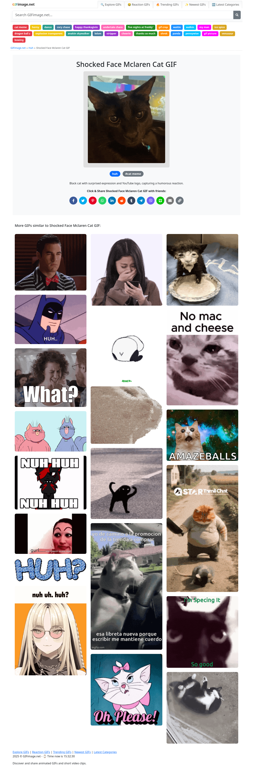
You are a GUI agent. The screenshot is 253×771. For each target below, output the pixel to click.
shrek (164, 33)
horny (35, 27)
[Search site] (122, 15)
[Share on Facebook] (73, 201)
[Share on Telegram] (141, 201)
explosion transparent (49, 33)
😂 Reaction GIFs (139, 4)
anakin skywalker (78, 33)
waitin (177, 27)
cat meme (21, 27)
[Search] (237, 15)
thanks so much (145, 33)
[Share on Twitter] (83, 201)
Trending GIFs (62, 752)
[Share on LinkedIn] (112, 201)
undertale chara (112, 27)
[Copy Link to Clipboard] (180, 201)
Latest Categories (105, 752)
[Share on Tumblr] (131, 201)
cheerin (126, 33)
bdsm (98, 33)
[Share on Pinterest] (93, 201)
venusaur (227, 33)
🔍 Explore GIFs (111, 4)
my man (204, 27)
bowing (19, 40)
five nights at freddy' (140, 27)
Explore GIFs (21, 752)
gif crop (163, 27)
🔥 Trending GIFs (167, 4)
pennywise (192, 33)
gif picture (210, 33)
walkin (190, 27)
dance (48, 27)
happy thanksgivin (86, 27)
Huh (31, 48)
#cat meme (133, 174)
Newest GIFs (82, 752)
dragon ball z (22, 33)
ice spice (220, 27)
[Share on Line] (160, 201)
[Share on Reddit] (122, 201)
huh (115, 174)
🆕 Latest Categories (225, 4)
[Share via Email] (170, 201)
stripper (111, 33)
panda (176, 33)
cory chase (63, 27)
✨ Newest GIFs (195, 4)
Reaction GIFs (41, 752)
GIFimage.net (18, 48)
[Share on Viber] (151, 201)
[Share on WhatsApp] (102, 201)
